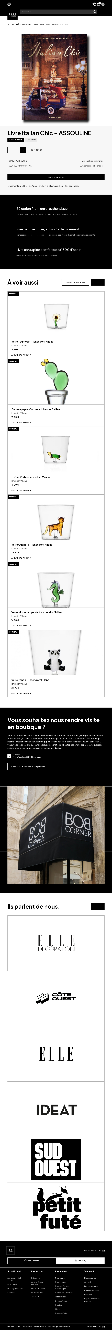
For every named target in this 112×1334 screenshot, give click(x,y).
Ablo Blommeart (38, 1293)
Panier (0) (80, 1265)
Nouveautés (60, 1282)
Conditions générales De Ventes (59, 1331)
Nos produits (61, 1275)
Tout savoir (89, 1275)
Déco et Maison (23, 24)
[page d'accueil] (12, 14)
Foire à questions (91, 1290)
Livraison (88, 1299)
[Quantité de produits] (17, 150)
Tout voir (35, 1301)
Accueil (10, 24)
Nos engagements (15, 1293)
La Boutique (12, 1288)
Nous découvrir (14, 1275)
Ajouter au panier (56, 177)
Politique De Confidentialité (33, 1331)
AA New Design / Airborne (37, 1287)
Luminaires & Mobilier (64, 1297)
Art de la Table (61, 1301)
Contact (11, 1297)
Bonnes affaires (61, 1317)
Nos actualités (90, 1282)
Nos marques (37, 1275)
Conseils (88, 1286)
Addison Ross (37, 1297)
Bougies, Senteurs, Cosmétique (63, 1291)
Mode (57, 1313)
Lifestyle (58, 1309)
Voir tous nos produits (75, 282)
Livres (35, 24)
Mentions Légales (13, 1331)
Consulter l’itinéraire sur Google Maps (28, 771)
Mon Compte (31, 1265)
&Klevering (35, 1282)
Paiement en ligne (91, 1295)
